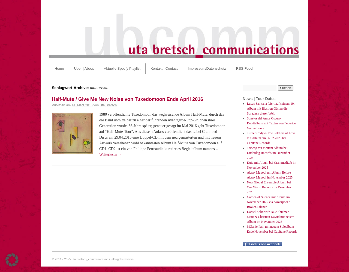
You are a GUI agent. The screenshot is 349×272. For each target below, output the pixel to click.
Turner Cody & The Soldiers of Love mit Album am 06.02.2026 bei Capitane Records (271, 138)
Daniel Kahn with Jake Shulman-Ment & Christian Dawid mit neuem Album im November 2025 (270, 217)
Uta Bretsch (108, 105)
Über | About (84, 68)
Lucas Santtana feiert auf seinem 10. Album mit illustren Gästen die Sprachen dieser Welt (271, 108)
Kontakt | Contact (164, 68)
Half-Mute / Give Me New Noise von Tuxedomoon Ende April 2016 (127, 99)
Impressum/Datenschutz (207, 68)
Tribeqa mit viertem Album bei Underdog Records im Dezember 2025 (268, 153)
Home (59, 68)
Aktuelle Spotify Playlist (122, 68)
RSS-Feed (244, 68)
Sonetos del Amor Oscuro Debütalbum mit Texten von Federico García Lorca (271, 123)
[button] (12, 260)
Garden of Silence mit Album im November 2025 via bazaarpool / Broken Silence (268, 202)
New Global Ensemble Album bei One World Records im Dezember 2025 (269, 187)
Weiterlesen (110, 155)
